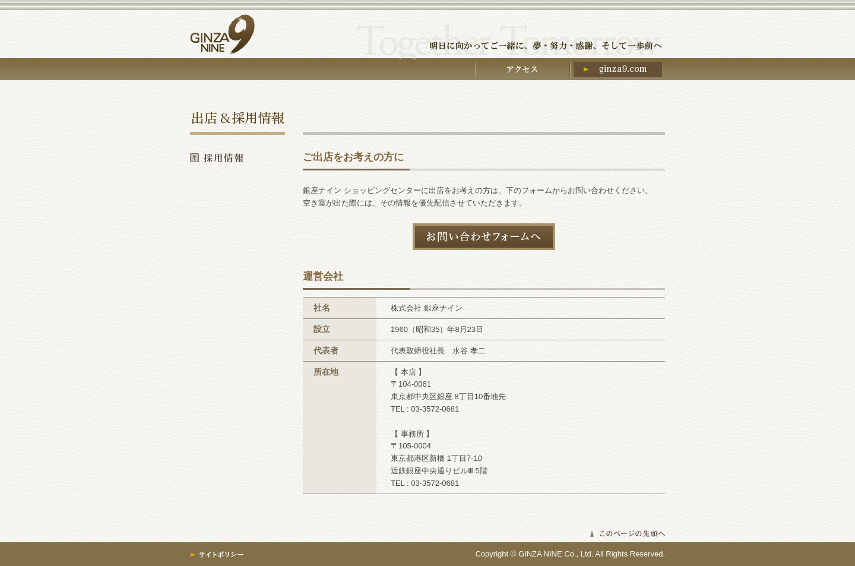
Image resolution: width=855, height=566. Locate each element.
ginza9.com (617, 71)
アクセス (522, 71)
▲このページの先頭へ (627, 533)
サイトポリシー (217, 554)
